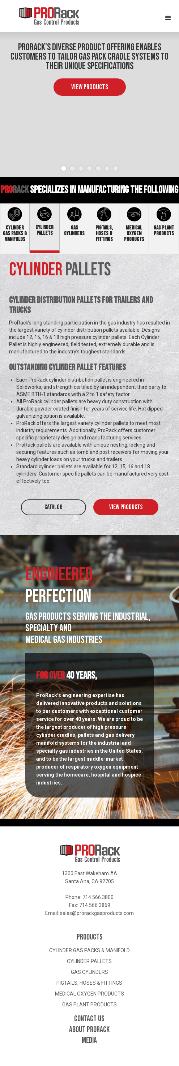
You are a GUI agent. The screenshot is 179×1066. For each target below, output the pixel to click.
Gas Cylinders (89, 972)
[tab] (15, 228)
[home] (40, 16)
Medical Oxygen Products (89, 994)
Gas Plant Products (89, 1004)
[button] (168, 14)
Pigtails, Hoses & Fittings (89, 983)
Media (89, 1040)
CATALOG (53, 507)
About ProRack (89, 1029)
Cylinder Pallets (89, 961)
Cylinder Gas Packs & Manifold (89, 950)
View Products (89, 87)
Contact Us (89, 1019)
